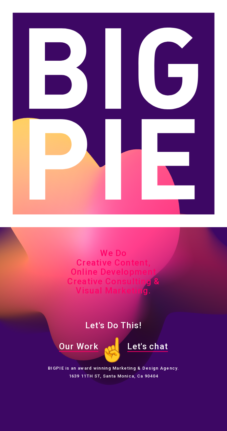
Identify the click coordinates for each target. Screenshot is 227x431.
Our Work (78, 346)
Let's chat (147, 346)
